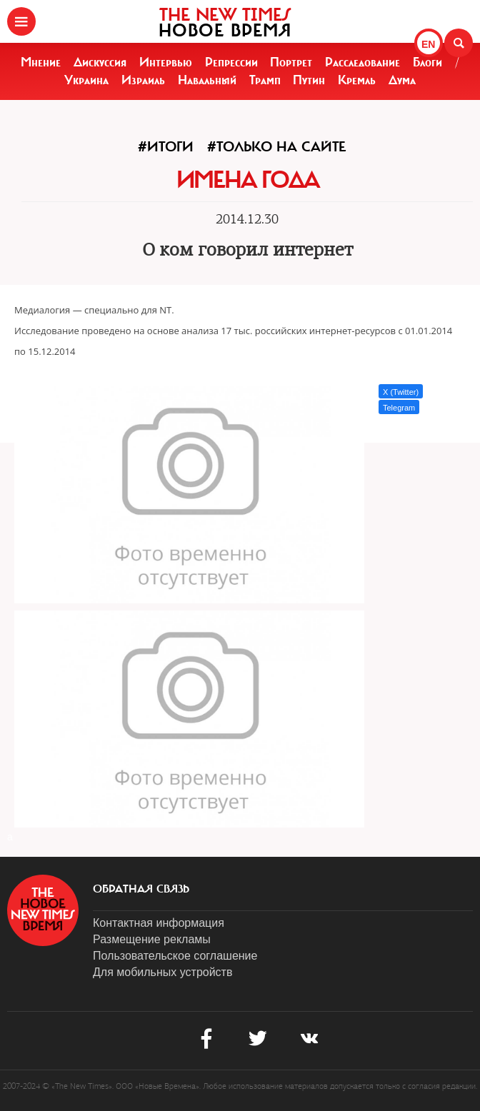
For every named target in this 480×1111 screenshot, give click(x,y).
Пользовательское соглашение (175, 956)
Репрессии (231, 62)
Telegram (399, 407)
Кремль (357, 80)
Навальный (207, 80)
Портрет (291, 62)
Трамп (265, 80)
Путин (309, 80)
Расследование (362, 62)
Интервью (165, 62)
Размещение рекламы (152, 939)
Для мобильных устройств (162, 972)
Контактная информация (158, 923)
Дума (402, 80)
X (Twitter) (401, 392)
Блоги (427, 62)
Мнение (41, 62)
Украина (86, 80)
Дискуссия (100, 62)
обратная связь (141, 889)
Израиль (143, 80)
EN (428, 44)
